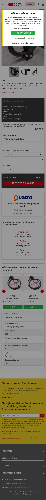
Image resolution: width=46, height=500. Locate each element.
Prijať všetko (23, 33)
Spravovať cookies (23, 38)
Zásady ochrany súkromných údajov (23, 28)
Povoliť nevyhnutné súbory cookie (23, 43)
